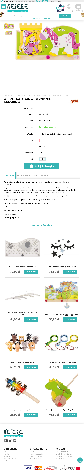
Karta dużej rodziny (10, 458)
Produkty (15, 95)
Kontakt (6, 460)
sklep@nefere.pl (55, 1)
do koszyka (31, 272)
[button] (75, 57)
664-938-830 (65, 452)
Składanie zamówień (36, 458)
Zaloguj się (69, 8)
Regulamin (7, 456)
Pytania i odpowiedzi (36, 454)
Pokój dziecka (21, 95)
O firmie (6, 452)
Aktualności (33, 452)
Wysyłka (6, 454)
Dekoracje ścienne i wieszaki (33, 95)
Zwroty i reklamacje (36, 456)
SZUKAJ (65, 16)
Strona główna (8, 95)
